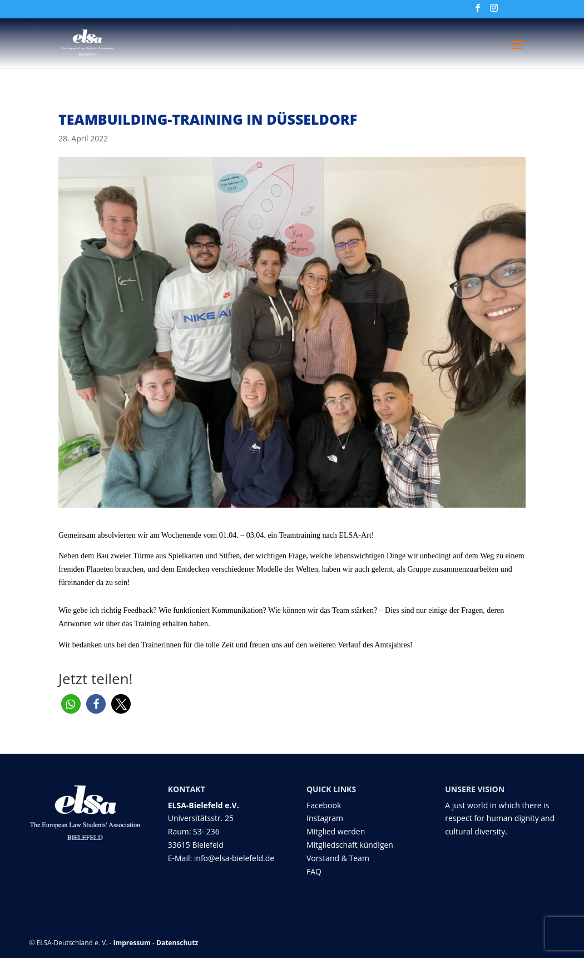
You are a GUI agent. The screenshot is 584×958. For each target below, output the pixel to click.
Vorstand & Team (337, 858)
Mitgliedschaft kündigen (349, 844)
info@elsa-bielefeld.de (234, 858)
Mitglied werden (335, 831)
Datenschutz (177, 942)
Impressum (132, 942)
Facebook (323, 805)
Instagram (324, 818)
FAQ (313, 871)
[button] (71, 704)
